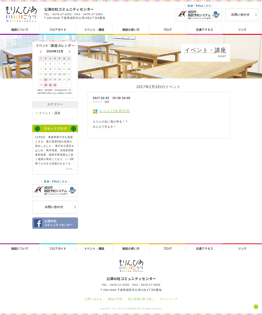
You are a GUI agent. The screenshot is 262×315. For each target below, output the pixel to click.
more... (70, 168)
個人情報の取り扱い (141, 299)
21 (41, 79)
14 (41, 74)
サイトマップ (168, 299)
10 (55, 69)
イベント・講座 (50, 113)
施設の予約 (115, 299)
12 (64, 69)
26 (64, 79)
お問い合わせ (93, 299)
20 (69, 74)
